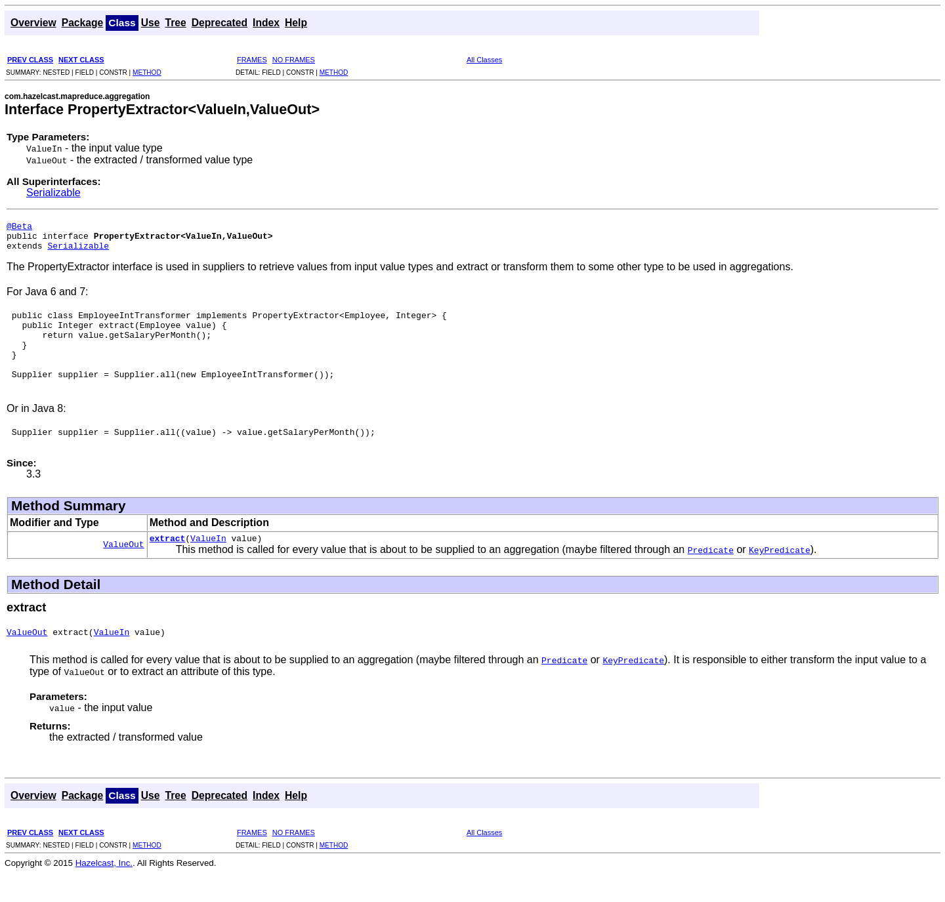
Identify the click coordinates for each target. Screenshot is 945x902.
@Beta (19, 228)
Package (83, 22)
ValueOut (123, 571)
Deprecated (219, 22)
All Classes (484, 60)
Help (296, 22)
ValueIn (208, 565)
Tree (175, 22)
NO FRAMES (293, 60)
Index (266, 22)
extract (168, 565)
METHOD (147, 72)
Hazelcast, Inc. (104, 892)
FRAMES (252, 60)
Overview (33, 22)
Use (150, 22)
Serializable (53, 192)
